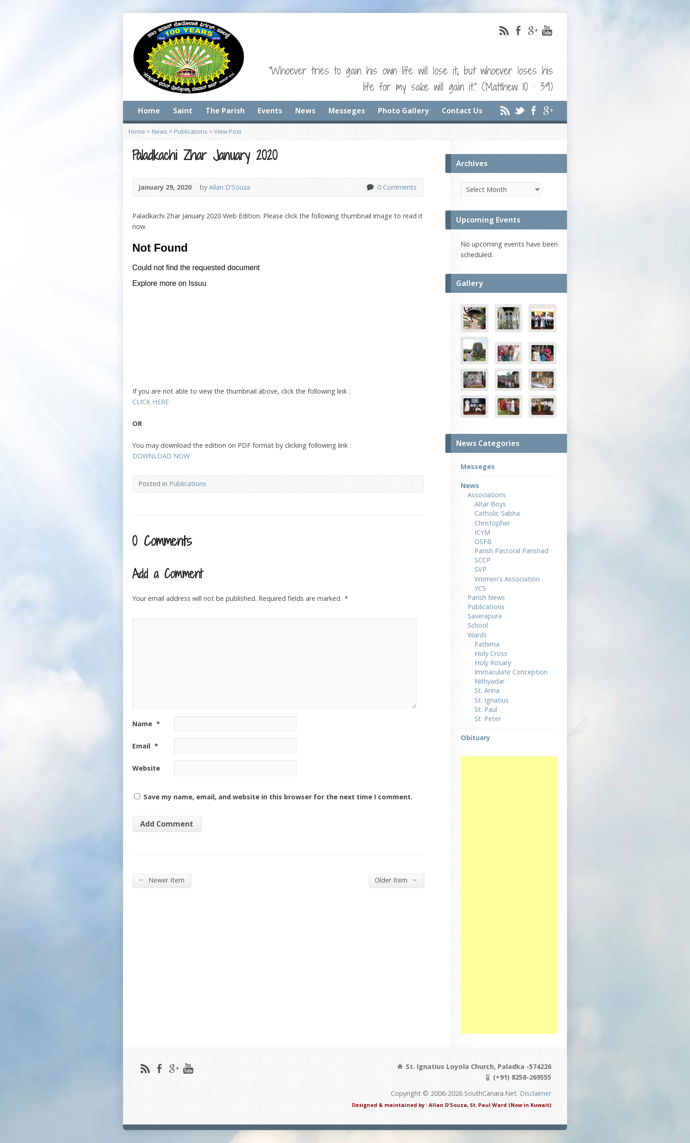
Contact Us (462, 110)
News (305, 110)
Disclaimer (535, 1093)
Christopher (492, 523)
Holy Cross (490, 653)
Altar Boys (490, 504)
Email (145, 745)
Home (149, 110)
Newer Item (161, 879)
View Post (227, 131)
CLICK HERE (150, 401)
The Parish (225, 110)
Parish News (486, 597)
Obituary (475, 737)
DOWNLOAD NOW (161, 455)
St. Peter (487, 718)
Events (270, 110)
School (478, 625)
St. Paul (485, 709)
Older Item (396, 879)
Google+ (532, 30)
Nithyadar (489, 681)
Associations (487, 494)
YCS (480, 588)
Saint (182, 110)
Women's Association (507, 579)
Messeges (346, 110)
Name (146, 723)
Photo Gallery (403, 110)
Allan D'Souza (229, 187)
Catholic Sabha (497, 513)
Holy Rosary (492, 662)
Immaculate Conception (511, 671)
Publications (191, 131)
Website (146, 768)
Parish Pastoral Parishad (511, 550)
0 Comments (369, 187)
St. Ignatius (491, 700)
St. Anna (486, 690)
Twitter (519, 110)
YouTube (547, 30)
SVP (480, 569)
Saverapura (485, 616)
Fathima (486, 644)
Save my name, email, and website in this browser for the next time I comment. (278, 796)
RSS (504, 30)
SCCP (482, 560)
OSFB (483, 541)
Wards (477, 634)
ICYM (482, 532)
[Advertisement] (509, 895)
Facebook (518, 30)
